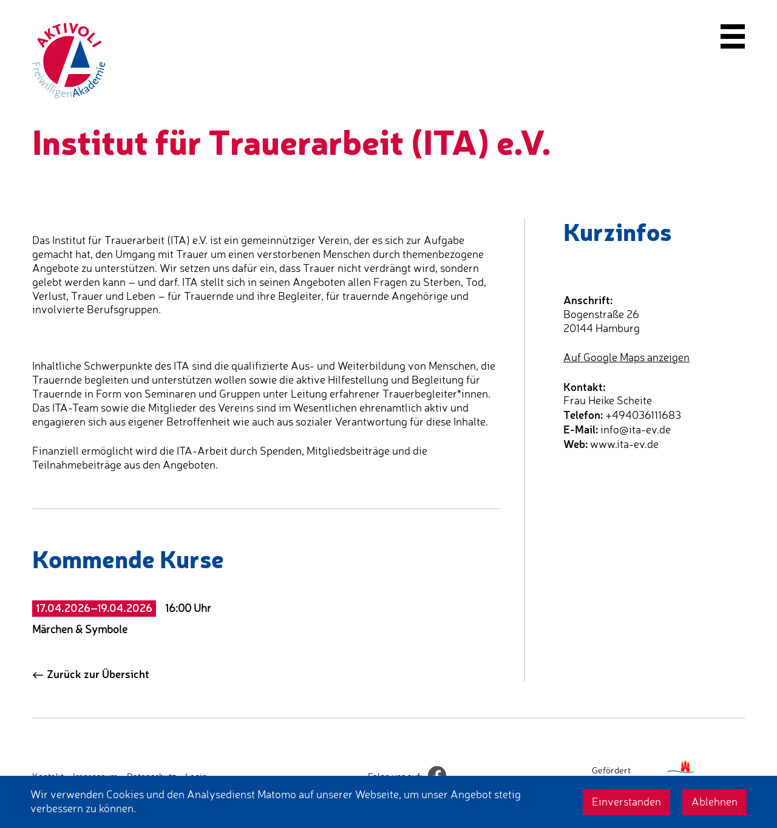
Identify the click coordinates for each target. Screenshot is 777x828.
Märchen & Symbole (79, 629)
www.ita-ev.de (624, 444)
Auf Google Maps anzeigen (626, 357)
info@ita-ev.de (635, 429)
